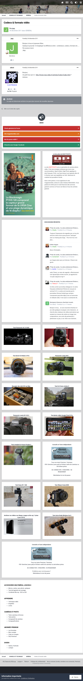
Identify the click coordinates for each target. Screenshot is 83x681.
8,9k (10, 89)
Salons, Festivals (13, 646)
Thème (26, 661)
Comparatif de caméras (15, 619)
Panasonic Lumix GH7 (62, 355)
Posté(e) (30, 38)
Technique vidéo (13, 601)
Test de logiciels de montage (17, 590)
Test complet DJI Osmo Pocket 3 (21, 444)
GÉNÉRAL (29, 30)
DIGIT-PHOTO (53, 167)
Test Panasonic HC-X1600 (21, 327)
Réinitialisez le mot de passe (61, 475)
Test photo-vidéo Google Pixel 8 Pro (62, 415)
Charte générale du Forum (12, 128)
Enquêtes (11, 603)
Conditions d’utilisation (28, 678)
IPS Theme (6, 661)
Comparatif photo (13, 621)
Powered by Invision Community (41, 663)
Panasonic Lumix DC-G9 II (21, 415)
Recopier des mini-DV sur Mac (21, 386)
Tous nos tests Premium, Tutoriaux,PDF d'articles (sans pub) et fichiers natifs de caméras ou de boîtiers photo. (62, 464)
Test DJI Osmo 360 (62, 327)
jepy (12, 38)
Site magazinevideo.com (11, 134)
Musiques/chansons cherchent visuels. (61, 302)
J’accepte (76, 677)
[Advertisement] (21, 235)
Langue (20, 661)
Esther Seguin (54, 244)
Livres (10, 605)
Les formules (12, 630)
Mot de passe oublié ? (10, 139)
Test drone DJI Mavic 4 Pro (21, 355)
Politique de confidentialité (38, 661)
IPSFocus (13, 661)
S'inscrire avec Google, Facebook (14, 145)
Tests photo (12, 617)
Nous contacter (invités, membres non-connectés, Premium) (63, 661)
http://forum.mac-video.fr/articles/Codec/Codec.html (53, 75)
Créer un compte (13, 634)
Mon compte (12, 632)
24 (12, 60)
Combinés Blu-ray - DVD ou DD (17, 592)
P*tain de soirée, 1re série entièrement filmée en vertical (64, 228)
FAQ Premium (12, 636)
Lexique (10, 647)
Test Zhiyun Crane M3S (62, 485)
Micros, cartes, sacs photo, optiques (19, 588)
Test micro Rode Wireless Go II (61, 515)
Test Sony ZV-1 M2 (21, 485)
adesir (12, 67)
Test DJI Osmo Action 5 (62, 386)
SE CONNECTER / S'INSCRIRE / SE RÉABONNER (41, 568)
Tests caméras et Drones (15, 615)
